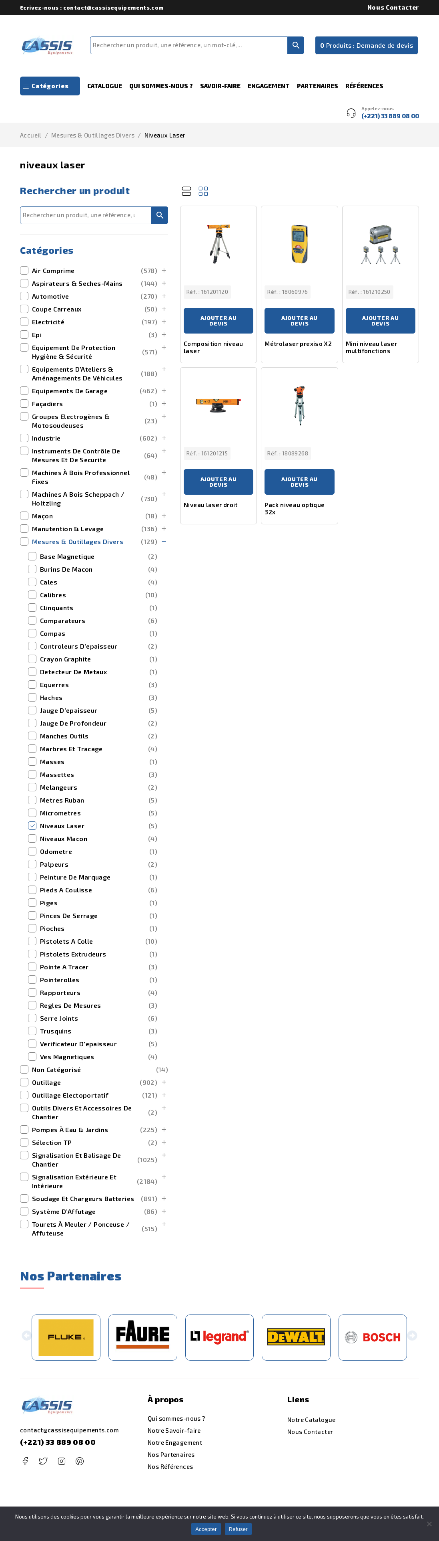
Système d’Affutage (94, 1211)
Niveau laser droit (211, 504)
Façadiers (94, 403)
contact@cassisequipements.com (69, 1430)
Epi (94, 334)
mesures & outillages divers (92, 135)
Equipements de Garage (94, 390)
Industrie (94, 438)
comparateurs (98, 620)
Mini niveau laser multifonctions (371, 347)
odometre (98, 851)
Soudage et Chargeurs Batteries (94, 1198)
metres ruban (98, 800)
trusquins (98, 1031)
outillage (94, 1082)
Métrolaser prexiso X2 (298, 343)
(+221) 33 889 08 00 (58, 1442)
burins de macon (98, 569)
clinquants (98, 607)
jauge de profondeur (98, 723)
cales (98, 582)
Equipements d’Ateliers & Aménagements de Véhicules (94, 373)
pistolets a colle (98, 941)
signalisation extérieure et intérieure (94, 1181)
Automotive (94, 296)
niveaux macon (98, 838)
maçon (94, 516)
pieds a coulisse (98, 890)
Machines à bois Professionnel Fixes (94, 477)
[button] (27, 1338)
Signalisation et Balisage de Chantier (94, 1159)
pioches (98, 928)
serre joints (98, 1018)
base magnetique (98, 556)
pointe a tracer (98, 967)
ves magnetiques (98, 1056)
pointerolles (98, 979)
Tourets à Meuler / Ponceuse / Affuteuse (94, 1228)
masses (98, 761)
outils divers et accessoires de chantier (94, 1112)
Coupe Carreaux (94, 309)
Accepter (205, 1529)
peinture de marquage (98, 877)
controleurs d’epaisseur (98, 646)
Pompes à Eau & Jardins (94, 1129)
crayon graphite (98, 659)
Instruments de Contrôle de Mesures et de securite (94, 455)
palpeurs (98, 864)
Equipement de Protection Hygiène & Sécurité (94, 352)
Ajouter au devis (218, 320)
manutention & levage (94, 528)
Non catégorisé (100, 1069)
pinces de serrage (98, 915)
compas (98, 633)
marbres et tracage (98, 748)
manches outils (98, 736)
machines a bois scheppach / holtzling (94, 498)
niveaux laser (98, 825)
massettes (98, 774)
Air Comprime (94, 270)
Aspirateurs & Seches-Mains (94, 283)
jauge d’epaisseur (98, 710)
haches (98, 697)
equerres (98, 684)
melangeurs (98, 787)
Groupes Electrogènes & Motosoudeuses (94, 421)
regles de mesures (98, 1005)
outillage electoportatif (94, 1095)
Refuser (238, 1529)
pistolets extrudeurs (98, 954)
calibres (98, 595)
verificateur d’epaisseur (98, 1043)
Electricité (94, 322)
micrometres (98, 813)
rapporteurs (98, 992)
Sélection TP (94, 1142)
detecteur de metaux (98, 671)
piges (98, 902)
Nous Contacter (393, 7)
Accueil (31, 135)
